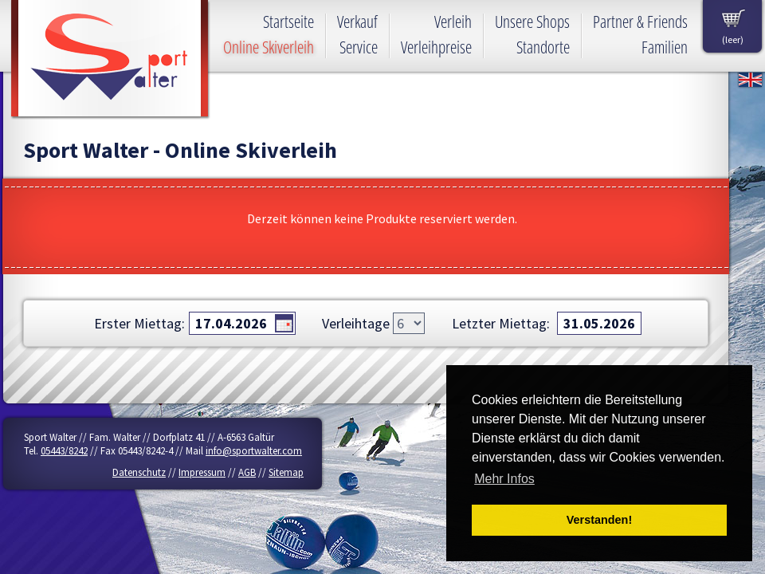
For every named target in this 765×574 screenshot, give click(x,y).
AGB (247, 472)
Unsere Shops (532, 21)
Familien (664, 47)
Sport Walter (110, 60)
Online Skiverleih (268, 47)
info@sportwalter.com (254, 451)
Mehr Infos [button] (504, 479)
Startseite (288, 21)
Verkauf (357, 21)
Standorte (543, 47)
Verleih (453, 21)
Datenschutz (139, 472)
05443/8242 (64, 451)
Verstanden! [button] (599, 519)
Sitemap (286, 472)
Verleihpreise (436, 47)
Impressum (202, 472)
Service (358, 47)
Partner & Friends (640, 21)
